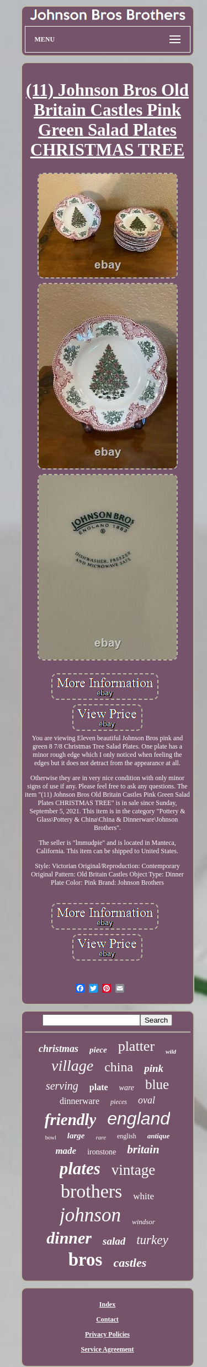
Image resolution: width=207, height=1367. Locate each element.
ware (126, 1088)
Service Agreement (107, 1349)
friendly (70, 1119)
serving (62, 1086)
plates (80, 1168)
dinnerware (79, 1101)
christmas (58, 1048)
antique (158, 1136)
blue (157, 1084)
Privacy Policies (107, 1334)
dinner (69, 1238)
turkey (152, 1240)
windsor (143, 1222)
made (65, 1151)
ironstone (101, 1152)
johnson (90, 1215)
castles (129, 1263)
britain (143, 1149)
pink (153, 1068)
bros (85, 1260)
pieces (118, 1102)
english (126, 1136)
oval (146, 1100)
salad (114, 1241)
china (118, 1067)
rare (100, 1137)
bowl (50, 1137)
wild (171, 1051)
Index (107, 1304)
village (72, 1065)
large (76, 1135)
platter (136, 1046)
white (143, 1196)
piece (98, 1049)
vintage (133, 1170)
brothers (91, 1191)
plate (98, 1087)
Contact (107, 1319)
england (138, 1118)
